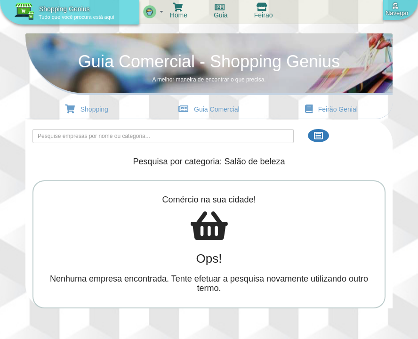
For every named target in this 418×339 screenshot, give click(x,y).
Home (177, 11)
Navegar (397, 9)
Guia (219, 11)
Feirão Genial (332, 109)
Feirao (262, 11)
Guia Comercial (210, 109)
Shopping (88, 109)
